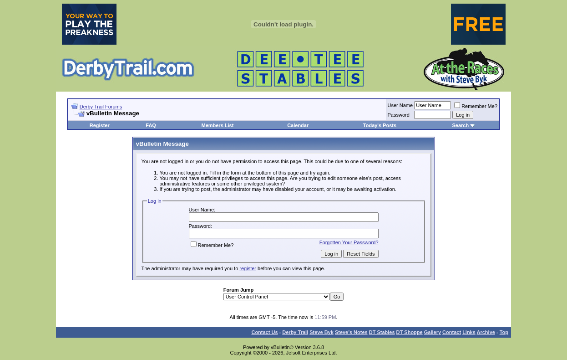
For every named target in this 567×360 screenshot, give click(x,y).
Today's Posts (379, 125)
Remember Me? (475, 106)
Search (460, 125)
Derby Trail (295, 332)
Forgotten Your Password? (349, 242)
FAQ (151, 125)
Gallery (432, 332)
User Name (400, 105)
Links (469, 332)
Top (504, 332)
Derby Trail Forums (101, 106)
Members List (217, 125)
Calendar (298, 125)
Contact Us (264, 332)
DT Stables (382, 332)
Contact (451, 332)
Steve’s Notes (351, 332)
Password (399, 115)
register (247, 268)
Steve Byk (321, 332)
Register (100, 125)
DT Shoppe (409, 332)
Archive (486, 332)
